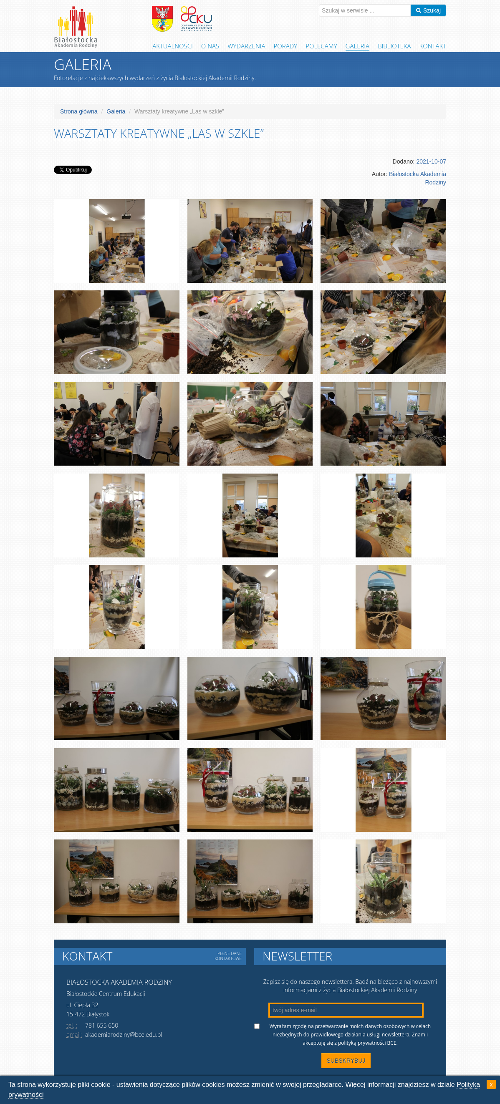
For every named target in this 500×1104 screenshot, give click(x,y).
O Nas (210, 46)
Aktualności (172, 46)
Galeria (358, 46)
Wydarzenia (246, 46)
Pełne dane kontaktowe (228, 956)
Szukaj (428, 10)
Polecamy (321, 46)
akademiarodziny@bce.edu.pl (123, 1034)
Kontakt (432, 46)
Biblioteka (394, 46)
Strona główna (79, 111)
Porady (286, 46)
